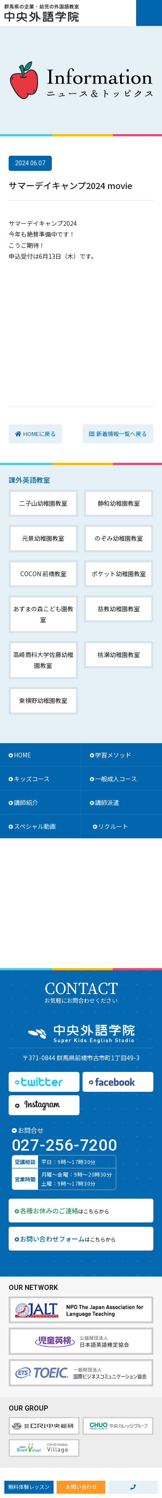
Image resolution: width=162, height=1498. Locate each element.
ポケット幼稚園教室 (119, 573)
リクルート (113, 826)
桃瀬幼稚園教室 (119, 654)
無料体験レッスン (29, 1486)
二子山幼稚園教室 (43, 503)
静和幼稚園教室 (119, 503)
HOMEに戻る (39, 434)
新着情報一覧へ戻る (121, 434)
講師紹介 (26, 802)
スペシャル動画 (35, 826)
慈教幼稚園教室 (119, 608)
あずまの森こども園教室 (43, 614)
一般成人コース (116, 778)
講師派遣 (107, 802)
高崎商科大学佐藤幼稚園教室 (43, 660)
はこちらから (64, 1210)
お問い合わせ (81, 1486)
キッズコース (32, 778)
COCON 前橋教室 (43, 573)
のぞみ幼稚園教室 (119, 538)
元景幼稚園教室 (43, 538)
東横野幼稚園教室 (43, 700)
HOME (22, 755)
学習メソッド (113, 755)
